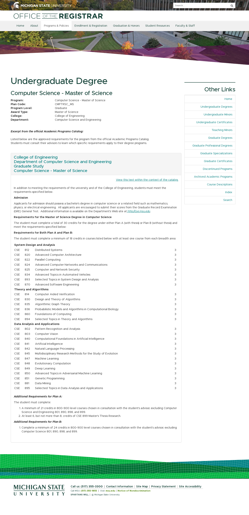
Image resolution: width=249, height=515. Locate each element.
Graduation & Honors (126, 25)
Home (20, 25)
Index (228, 192)
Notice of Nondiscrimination (134, 491)
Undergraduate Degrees (216, 107)
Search (227, 200)
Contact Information (119, 486)
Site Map (142, 486)
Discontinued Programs (217, 169)
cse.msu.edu (142, 211)
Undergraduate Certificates (214, 122)
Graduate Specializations (216, 153)
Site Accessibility (190, 486)
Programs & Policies (56, 25)
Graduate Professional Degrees (212, 145)
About (34, 25)
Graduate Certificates (218, 161)
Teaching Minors (222, 130)
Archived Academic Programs (213, 176)
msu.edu (110, 491)
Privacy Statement (163, 486)
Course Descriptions (219, 184)
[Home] (58, 16)
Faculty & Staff (185, 25)
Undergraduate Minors (218, 114)
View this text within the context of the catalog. (147, 180)
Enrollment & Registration (91, 25)
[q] (204, 5)
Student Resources (157, 25)
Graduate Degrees (220, 138)
